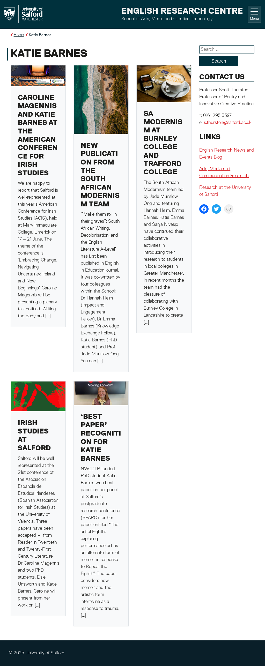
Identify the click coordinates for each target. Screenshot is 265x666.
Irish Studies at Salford (34, 436)
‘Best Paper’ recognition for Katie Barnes (101, 437)
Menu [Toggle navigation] (254, 14)
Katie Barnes (40, 35)
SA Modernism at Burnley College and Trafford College (163, 143)
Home (19, 35)
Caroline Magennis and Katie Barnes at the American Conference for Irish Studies (38, 135)
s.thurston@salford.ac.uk (227, 122)
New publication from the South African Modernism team (100, 175)
